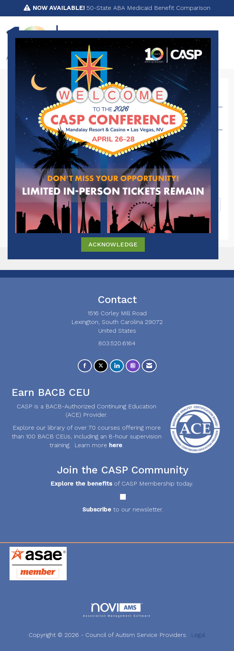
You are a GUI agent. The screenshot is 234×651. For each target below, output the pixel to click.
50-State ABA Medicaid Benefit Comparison (121, 7)
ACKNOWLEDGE (113, 244)
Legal (198, 634)
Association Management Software (117, 610)
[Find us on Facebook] (85, 366)
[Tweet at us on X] (101, 366)
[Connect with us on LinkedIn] (117, 366)
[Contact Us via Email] (149, 366)
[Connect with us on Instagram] (133, 366)
